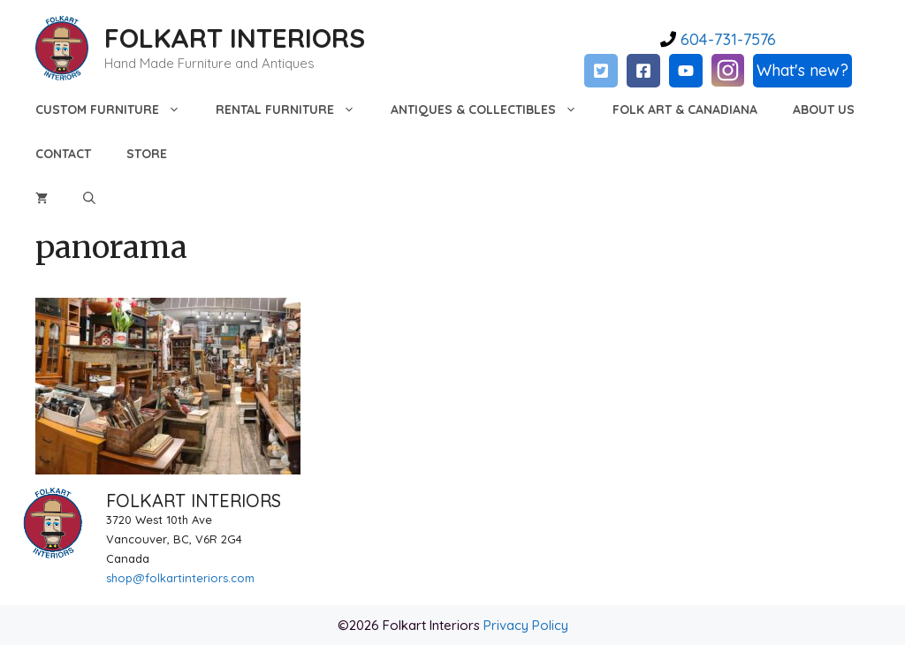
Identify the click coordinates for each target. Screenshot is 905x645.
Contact (63, 154)
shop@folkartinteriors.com (180, 578)
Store (146, 154)
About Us (824, 110)
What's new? (802, 70)
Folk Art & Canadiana (684, 110)
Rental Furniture (294, 109)
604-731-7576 (726, 39)
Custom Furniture (116, 109)
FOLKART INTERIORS (234, 38)
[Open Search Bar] (89, 198)
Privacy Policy (525, 625)
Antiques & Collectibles (493, 109)
